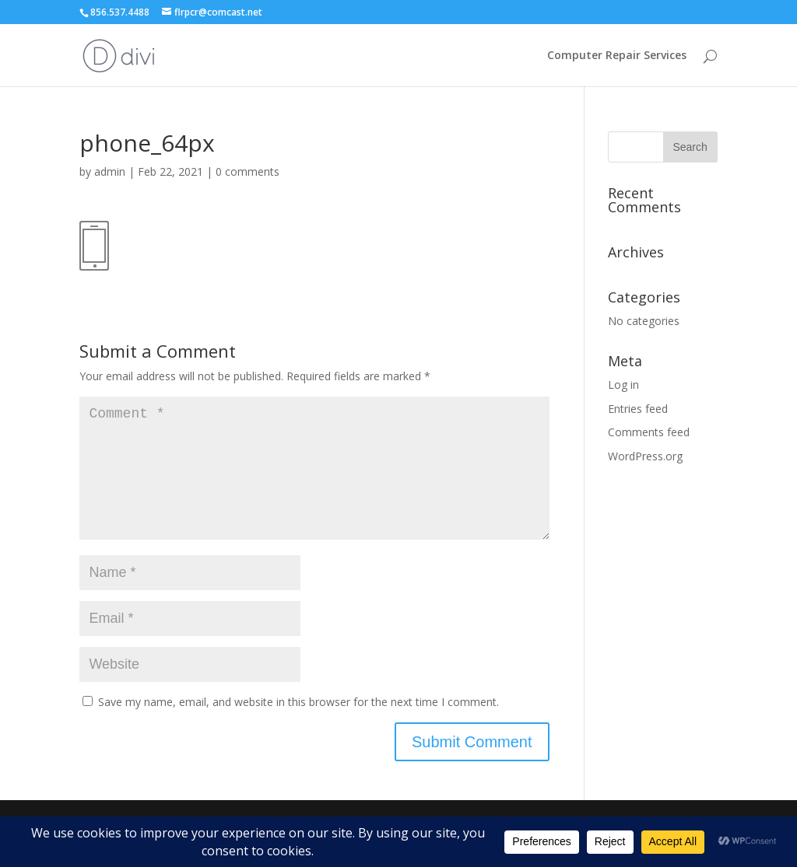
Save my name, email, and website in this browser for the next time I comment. (298, 726)
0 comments (247, 171)
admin (109, 171)
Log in (623, 384)
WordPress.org (645, 456)
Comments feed (649, 432)
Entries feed (638, 408)
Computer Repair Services (616, 56)
